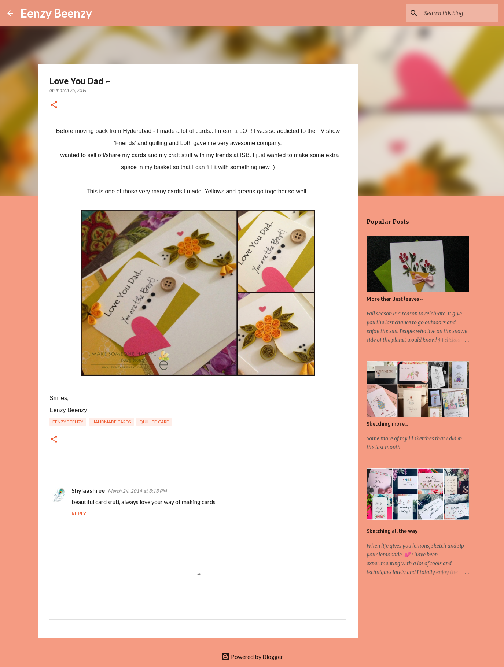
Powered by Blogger (252, 656)
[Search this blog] (459, 13)
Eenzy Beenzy (56, 13)
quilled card (154, 422)
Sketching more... (387, 424)
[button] (53, 105)
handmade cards (111, 422)
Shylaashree (88, 490)
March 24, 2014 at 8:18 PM (137, 491)
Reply (78, 513)
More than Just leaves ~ (395, 299)
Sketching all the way (392, 531)
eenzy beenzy (67, 422)
